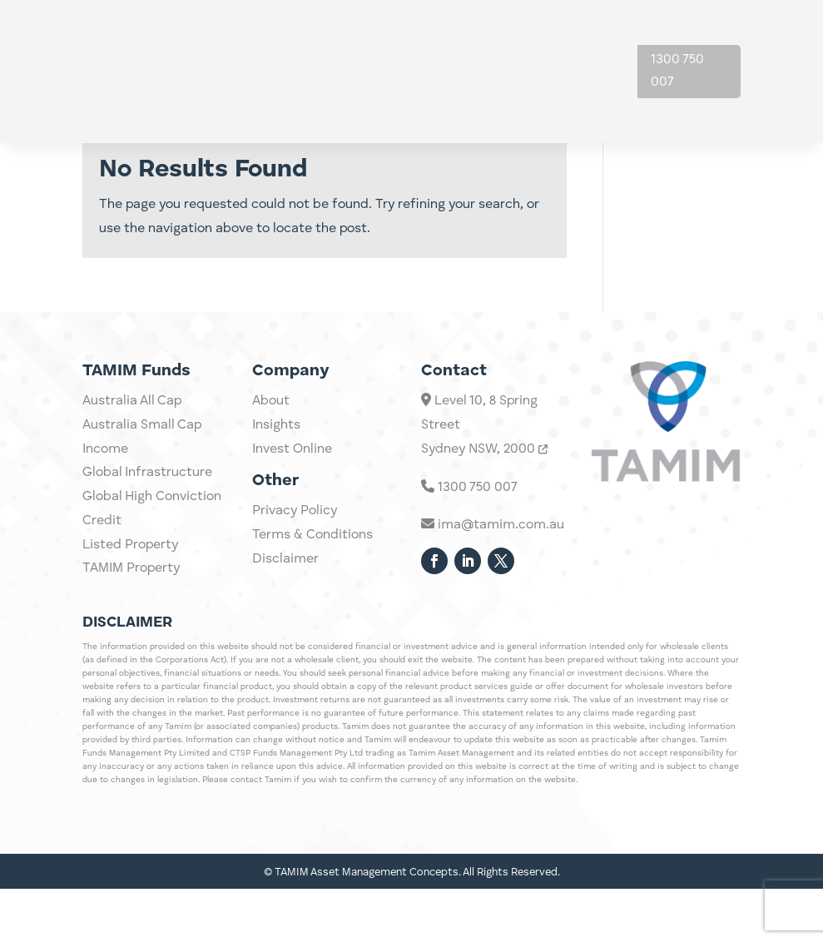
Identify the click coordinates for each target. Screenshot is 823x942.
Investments (389, 40)
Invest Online (292, 519)
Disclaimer (285, 629)
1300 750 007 (677, 71)
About (563, 40)
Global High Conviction (151, 594)
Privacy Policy (294, 581)
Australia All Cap (131, 498)
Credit (101, 618)
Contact (570, 103)
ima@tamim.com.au (492, 612)
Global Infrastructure (147, 571)
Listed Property (130, 642)
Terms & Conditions (312, 605)
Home (311, 40)
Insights (487, 40)
